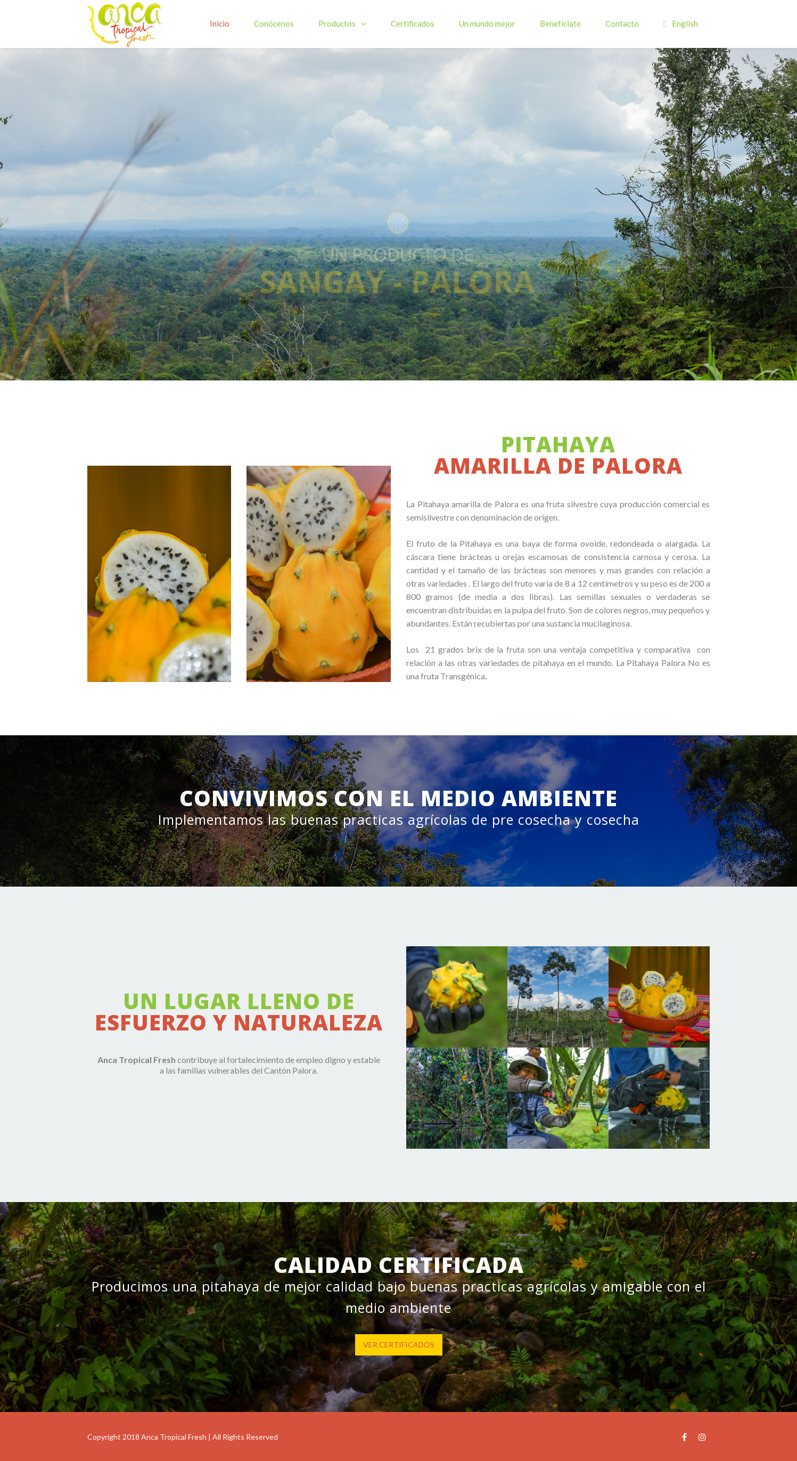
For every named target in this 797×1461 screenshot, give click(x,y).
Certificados (412, 23)
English (680, 23)
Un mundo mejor (487, 23)
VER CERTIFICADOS (398, 1344)
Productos (337, 23)
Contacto (622, 23)
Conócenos (274, 23)
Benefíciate (560, 23)
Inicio (219, 23)
